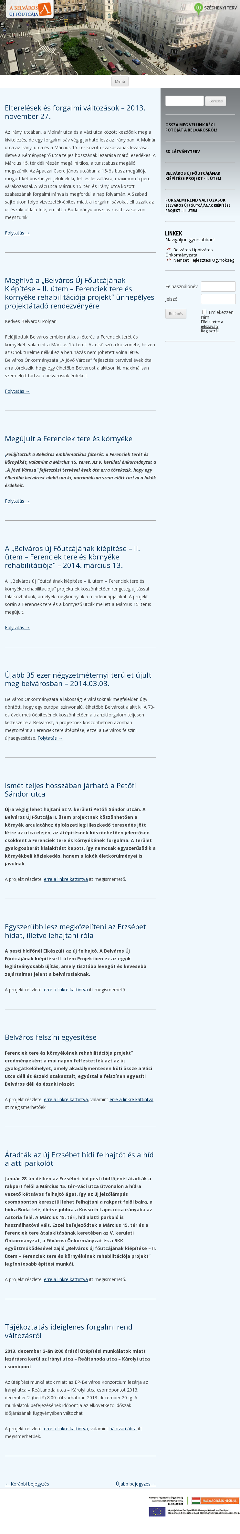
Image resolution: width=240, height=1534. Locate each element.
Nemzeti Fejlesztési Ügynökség (203, 260)
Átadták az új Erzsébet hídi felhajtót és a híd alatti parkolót (79, 1159)
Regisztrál (210, 331)
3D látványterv (182, 151)
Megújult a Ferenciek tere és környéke (68, 438)
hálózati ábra (123, 1428)
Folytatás (17, 233)
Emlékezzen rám (217, 314)
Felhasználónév (181, 286)
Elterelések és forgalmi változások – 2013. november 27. (75, 112)
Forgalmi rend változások (197, 205)
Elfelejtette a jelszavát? (212, 324)
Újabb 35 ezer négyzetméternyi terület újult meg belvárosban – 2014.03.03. (78, 679)
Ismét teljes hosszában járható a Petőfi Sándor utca (70, 789)
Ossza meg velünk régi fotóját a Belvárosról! (191, 127)
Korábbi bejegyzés (27, 1484)
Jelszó (171, 299)
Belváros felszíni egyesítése (51, 1037)
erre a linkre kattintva (66, 879)
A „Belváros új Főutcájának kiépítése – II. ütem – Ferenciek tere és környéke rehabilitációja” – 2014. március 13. (72, 556)
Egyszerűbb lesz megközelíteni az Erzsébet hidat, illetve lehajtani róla (75, 931)
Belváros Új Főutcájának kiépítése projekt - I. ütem (193, 176)
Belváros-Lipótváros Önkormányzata (189, 252)
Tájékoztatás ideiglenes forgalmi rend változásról (68, 1331)
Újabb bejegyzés (136, 1484)
